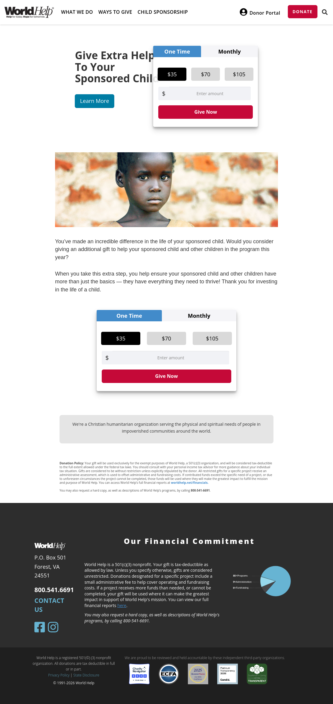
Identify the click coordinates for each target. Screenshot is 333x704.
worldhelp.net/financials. (190, 483)
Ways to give (115, 12)
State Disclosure (86, 675)
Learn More (94, 100)
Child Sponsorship (163, 12)
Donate (303, 11)
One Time (177, 51)
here (121, 605)
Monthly (229, 51)
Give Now (205, 112)
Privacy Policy (58, 675)
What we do (77, 12)
